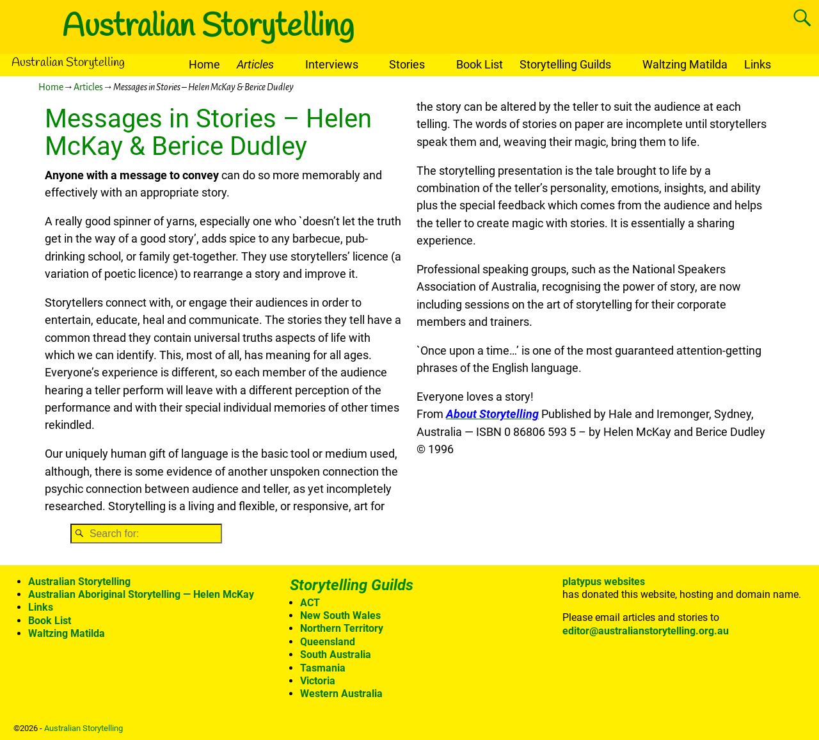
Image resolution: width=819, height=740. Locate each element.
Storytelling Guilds (565, 64)
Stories (407, 64)
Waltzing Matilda (685, 64)
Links (757, 64)
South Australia (335, 654)
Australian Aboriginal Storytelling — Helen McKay (141, 594)
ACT (310, 603)
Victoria (317, 681)
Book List (479, 64)
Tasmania (323, 668)
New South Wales (340, 615)
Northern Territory (341, 628)
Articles (255, 64)
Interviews (331, 64)
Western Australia (341, 694)
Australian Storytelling (208, 27)
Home (204, 64)
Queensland (327, 642)
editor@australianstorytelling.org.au (645, 631)
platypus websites (603, 581)
